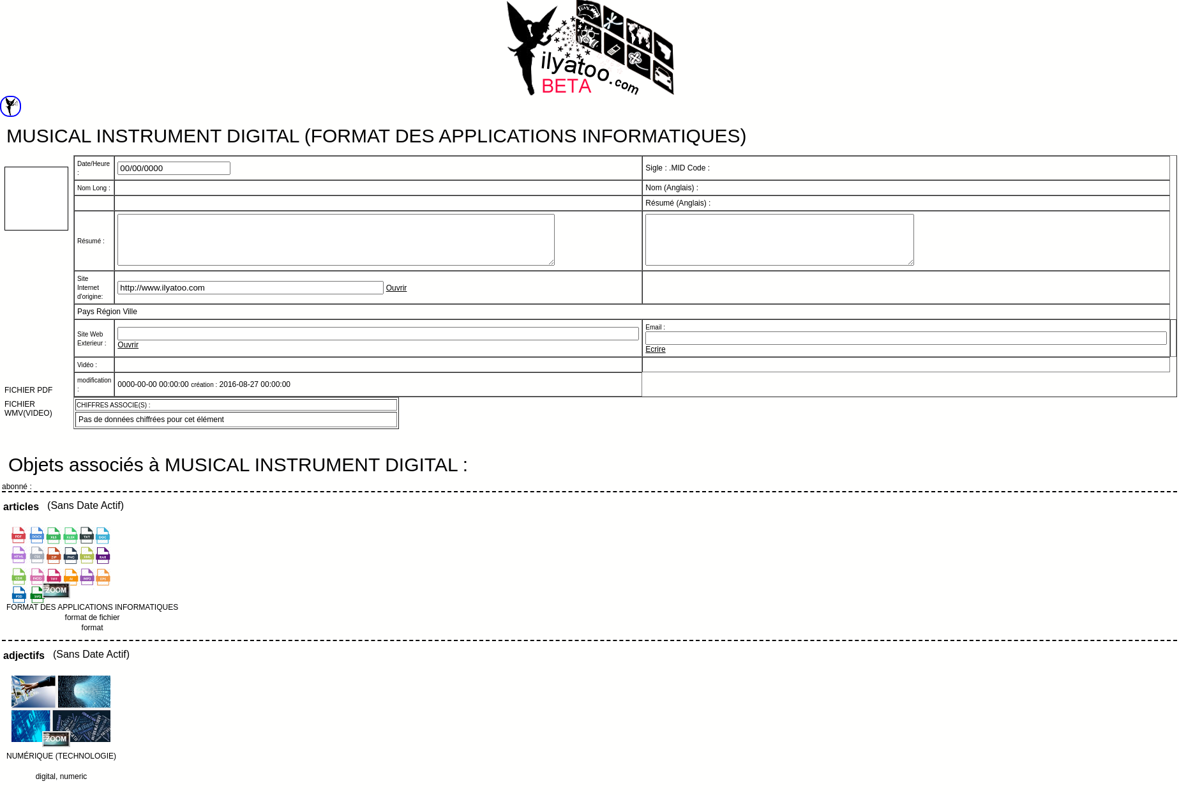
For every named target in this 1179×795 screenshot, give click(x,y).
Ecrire (655, 358)
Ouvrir (396, 297)
